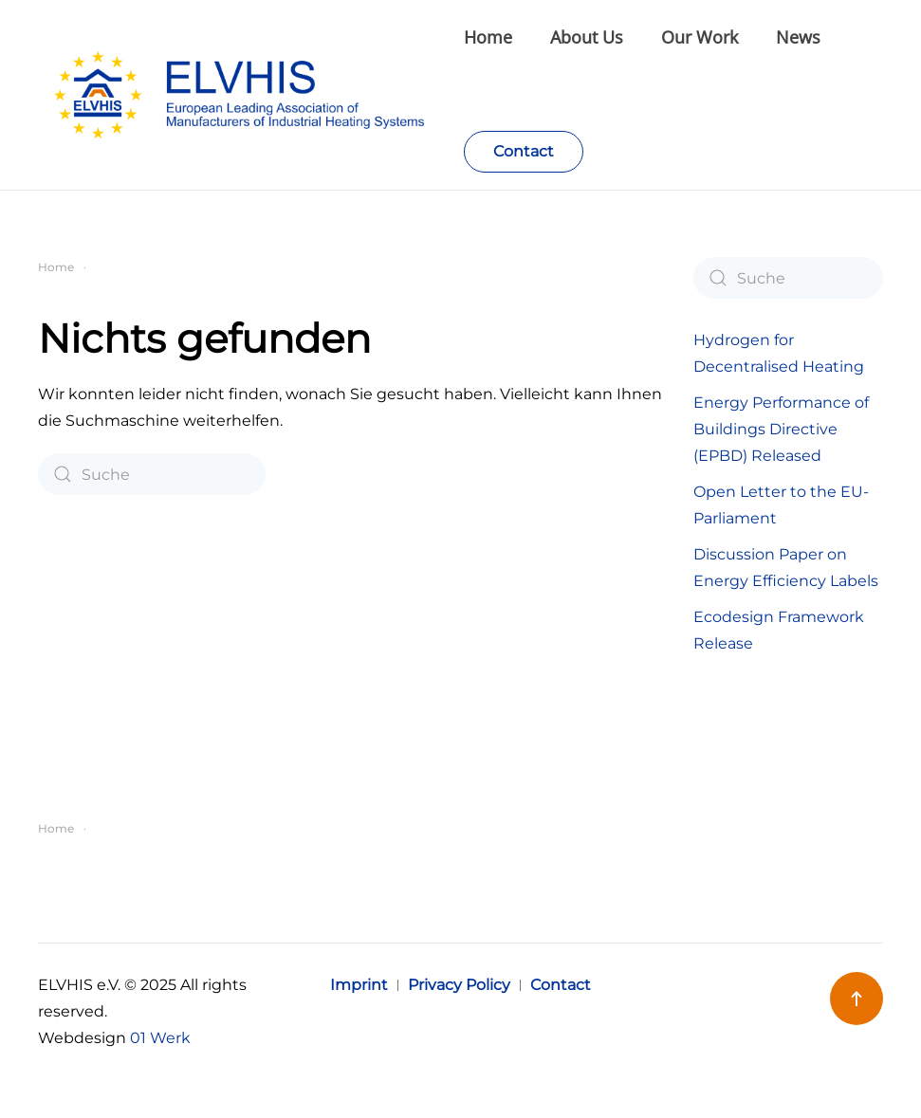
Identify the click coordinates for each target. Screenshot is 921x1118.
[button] (856, 998)
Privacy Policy (459, 985)
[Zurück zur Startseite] (251, 95)
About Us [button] (586, 37)
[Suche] (152, 474)
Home (488, 37)
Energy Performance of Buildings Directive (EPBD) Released (781, 429)
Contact (523, 151)
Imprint (359, 985)
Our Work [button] (699, 37)
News (798, 37)
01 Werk (160, 1038)
